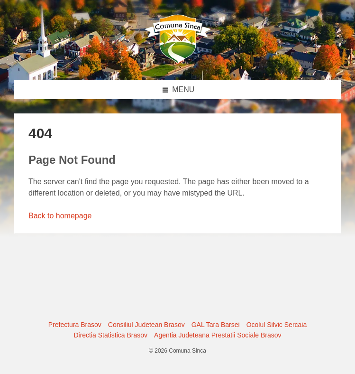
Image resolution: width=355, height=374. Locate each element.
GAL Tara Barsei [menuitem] (215, 324)
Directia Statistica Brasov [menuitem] (110, 335)
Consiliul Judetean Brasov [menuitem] (146, 324)
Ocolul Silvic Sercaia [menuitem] (276, 324)
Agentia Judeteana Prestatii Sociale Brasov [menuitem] (218, 335)
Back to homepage (59, 216)
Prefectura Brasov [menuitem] (74, 324)
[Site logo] (178, 61)
